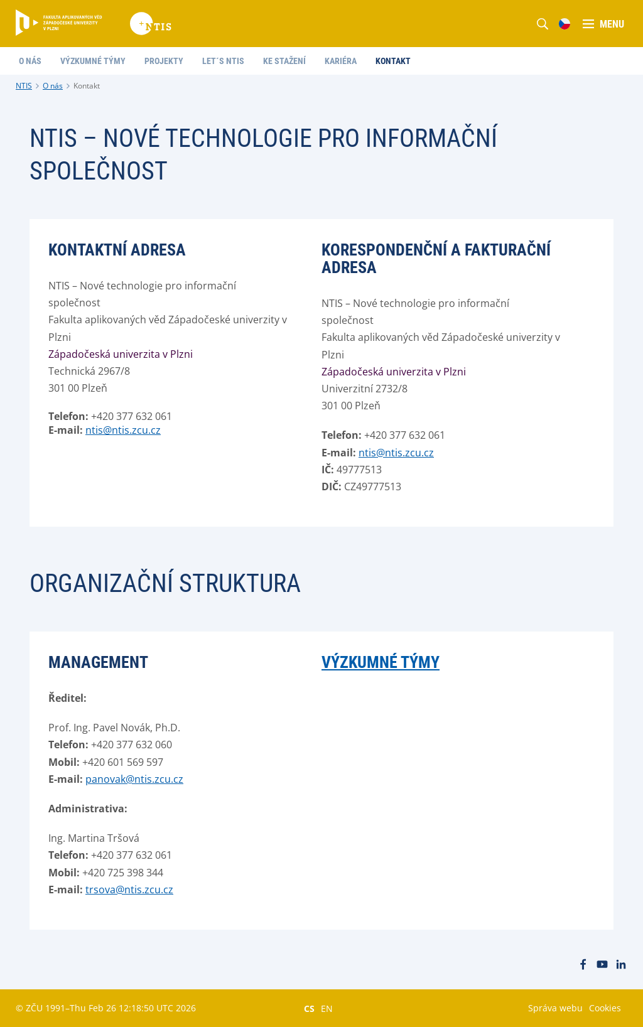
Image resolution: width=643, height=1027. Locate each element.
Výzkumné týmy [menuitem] (93, 61)
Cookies (605, 1008)
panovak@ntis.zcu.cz (134, 779)
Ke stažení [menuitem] (284, 61)
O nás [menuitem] (30, 61)
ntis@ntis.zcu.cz (123, 430)
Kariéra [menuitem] (341, 61)
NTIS (24, 85)
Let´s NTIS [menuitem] (223, 61)
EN (327, 1008)
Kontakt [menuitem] (393, 61)
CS (309, 1008)
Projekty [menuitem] (163, 61)
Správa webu (555, 1008)
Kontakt (86, 85)
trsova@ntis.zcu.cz (129, 889)
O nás (53, 85)
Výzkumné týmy (381, 662)
